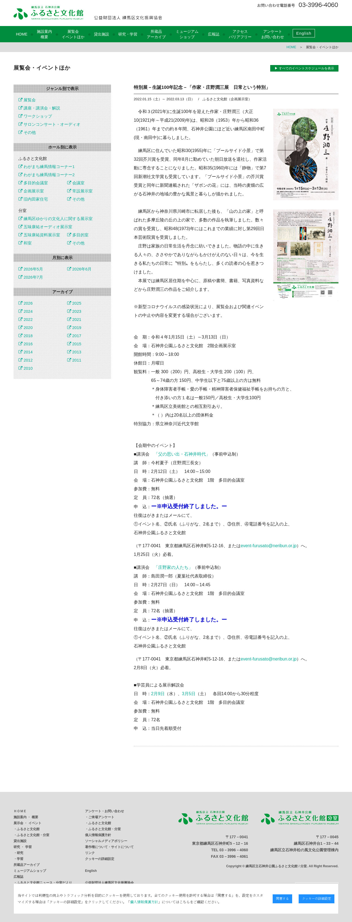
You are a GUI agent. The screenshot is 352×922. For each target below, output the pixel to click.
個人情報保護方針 (98, 835)
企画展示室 (31, 191)
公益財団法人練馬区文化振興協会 (109, 883)
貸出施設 (101, 34)
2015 (74, 343)
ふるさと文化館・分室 (33, 835)
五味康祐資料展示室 (39, 235)
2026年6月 (79, 269)
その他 (27, 132)
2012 (25, 360)
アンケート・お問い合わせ (104, 811)
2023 (74, 311)
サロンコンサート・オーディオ (49, 124)
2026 (25, 303)
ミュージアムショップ (30, 871)
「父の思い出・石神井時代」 (182, 454)
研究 (20, 853)
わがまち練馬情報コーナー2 (46, 174)
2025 (74, 303)
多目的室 (78, 235)
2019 (74, 327)
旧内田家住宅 (33, 199)
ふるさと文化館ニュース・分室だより (44, 883)
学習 (20, 859)
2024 (25, 311)
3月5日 (188, 693)
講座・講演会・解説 (39, 108)
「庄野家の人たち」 (173, 567)
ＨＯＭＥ (20, 811)
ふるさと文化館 (28, 829)
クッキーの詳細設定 (99, 859)
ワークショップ (35, 116)
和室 (25, 243)
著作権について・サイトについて (109, 847)
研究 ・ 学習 (23, 847)
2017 (74, 335)
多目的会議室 (33, 182)
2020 (25, 327)
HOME (21, 34)
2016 (25, 343)
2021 (74, 319)
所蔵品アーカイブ (27, 865)
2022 (25, 319)
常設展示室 (80, 191)
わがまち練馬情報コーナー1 (46, 166)
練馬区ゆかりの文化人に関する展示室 (55, 218)
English (303, 33)
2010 (25, 368)
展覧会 (27, 100)
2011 (74, 360)
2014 (25, 352)
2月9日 (158, 693)
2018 (25, 335)
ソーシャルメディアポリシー (106, 841)
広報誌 (213, 34)
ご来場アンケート (101, 817)
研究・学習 (127, 34)
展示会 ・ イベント (27, 823)
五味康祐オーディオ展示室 (45, 226)
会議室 (75, 182)
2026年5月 (30, 269)
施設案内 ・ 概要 (26, 817)
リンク (90, 853)
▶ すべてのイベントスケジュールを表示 (304, 68)
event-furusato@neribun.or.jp (269, 545)
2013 (74, 352)
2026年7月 (30, 277)
